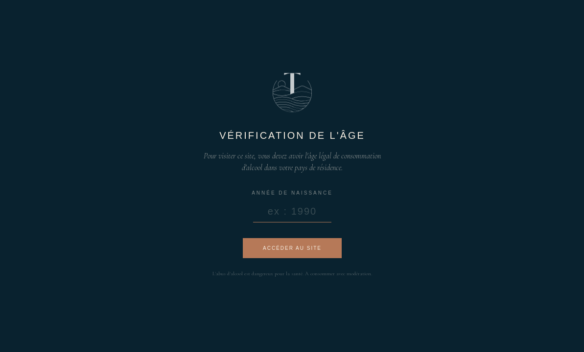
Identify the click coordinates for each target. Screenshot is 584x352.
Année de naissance (292, 193)
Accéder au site (291, 248)
